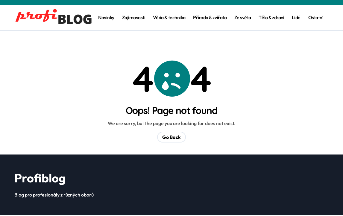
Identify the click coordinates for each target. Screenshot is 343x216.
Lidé (296, 17)
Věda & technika (169, 17)
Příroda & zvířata (210, 17)
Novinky (106, 17)
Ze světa (242, 17)
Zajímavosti (133, 17)
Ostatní (316, 17)
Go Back (171, 137)
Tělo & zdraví (271, 17)
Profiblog (40, 177)
